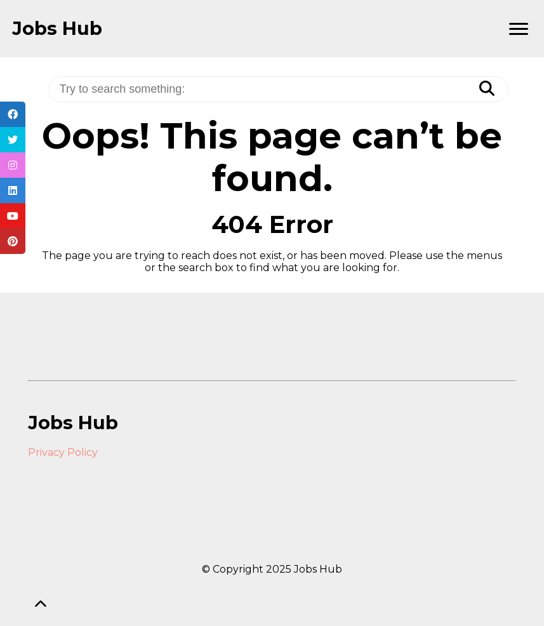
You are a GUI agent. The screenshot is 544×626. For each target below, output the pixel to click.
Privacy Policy (63, 452)
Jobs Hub (57, 28)
